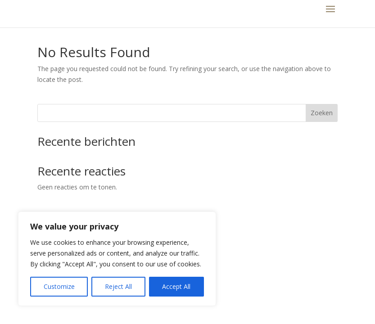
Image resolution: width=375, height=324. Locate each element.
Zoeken (322, 112)
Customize (59, 286)
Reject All (118, 286)
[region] (117, 259)
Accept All (176, 286)
